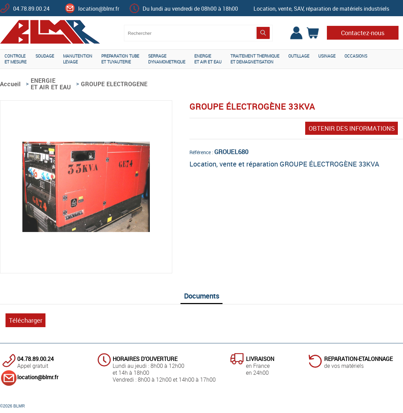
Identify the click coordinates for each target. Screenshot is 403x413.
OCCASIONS (355, 56)
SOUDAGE (44, 56)
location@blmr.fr (98, 8)
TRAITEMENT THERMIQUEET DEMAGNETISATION (254, 58)
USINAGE (326, 56)
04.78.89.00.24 (31, 8)
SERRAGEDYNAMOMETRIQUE (166, 58)
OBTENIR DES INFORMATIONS (352, 128)
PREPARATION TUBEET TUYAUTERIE (120, 58)
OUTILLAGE (298, 56)
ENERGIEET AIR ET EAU (207, 58)
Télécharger (25, 320)
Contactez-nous (362, 33)
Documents (201, 296)
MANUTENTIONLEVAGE (77, 58)
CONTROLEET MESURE (15, 58)
